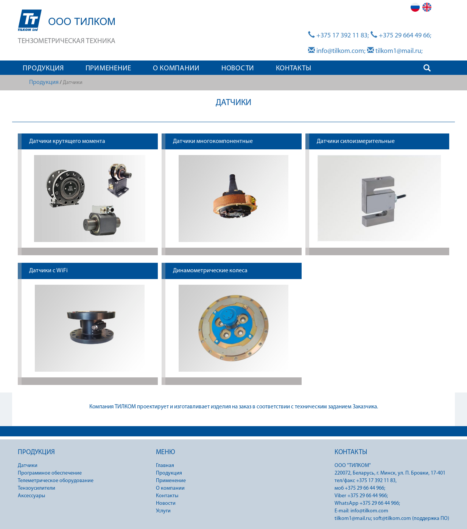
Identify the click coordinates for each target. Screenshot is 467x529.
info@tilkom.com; (337, 51)
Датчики (27, 465)
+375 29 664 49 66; (400, 35)
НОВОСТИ (237, 68)
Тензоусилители (36, 488)
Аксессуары (31, 496)
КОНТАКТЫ (293, 68)
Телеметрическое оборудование (55, 481)
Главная (165, 465)
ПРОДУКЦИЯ (43, 68)
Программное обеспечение (50, 473)
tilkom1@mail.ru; (395, 51)
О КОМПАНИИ (176, 68)
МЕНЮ (165, 452)
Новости (166, 503)
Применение (171, 481)
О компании (170, 488)
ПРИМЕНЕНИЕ (109, 68)
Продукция (44, 82)
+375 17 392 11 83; (338, 35)
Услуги (163, 511)
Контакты (167, 496)
